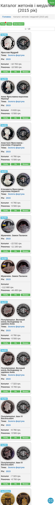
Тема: (4, 54)
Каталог (5, 63)
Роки (3, 24)
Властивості (18, 24)
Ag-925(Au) (5, 265)
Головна (6, 17)
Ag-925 (4, 35)
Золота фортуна (16, 54)
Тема (9, 24)
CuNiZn (32, 310)
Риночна (5, 66)
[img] (20, 42)
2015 (8, 58)
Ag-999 (32, 126)
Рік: (3, 58)
